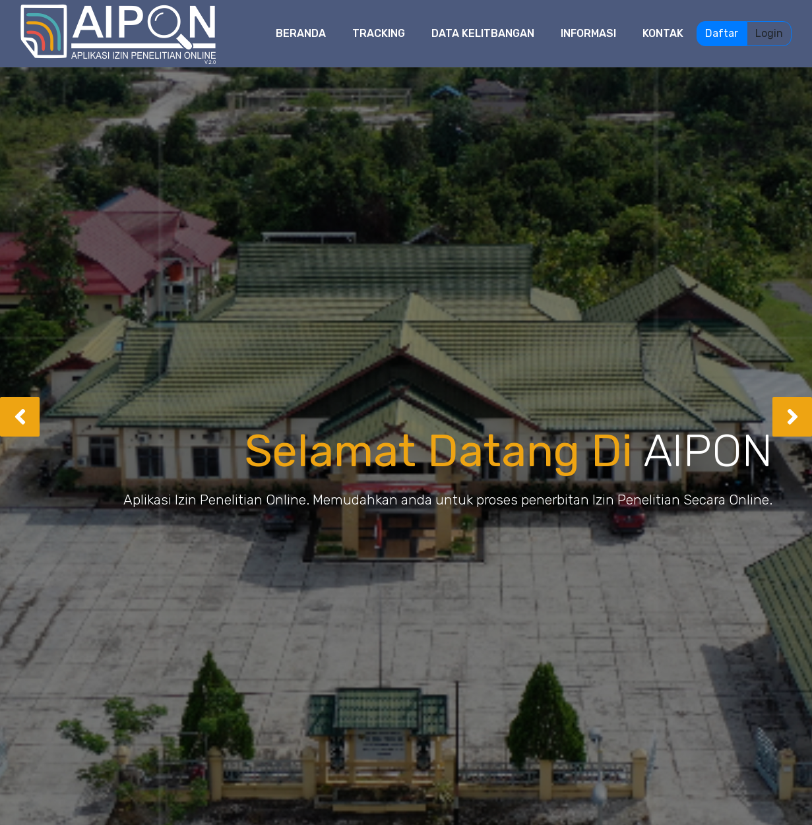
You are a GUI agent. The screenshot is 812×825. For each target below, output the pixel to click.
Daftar (721, 33)
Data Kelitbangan (482, 33)
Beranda (301, 33)
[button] (20, 417)
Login (769, 33)
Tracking (378, 33)
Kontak (662, 33)
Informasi (588, 33)
